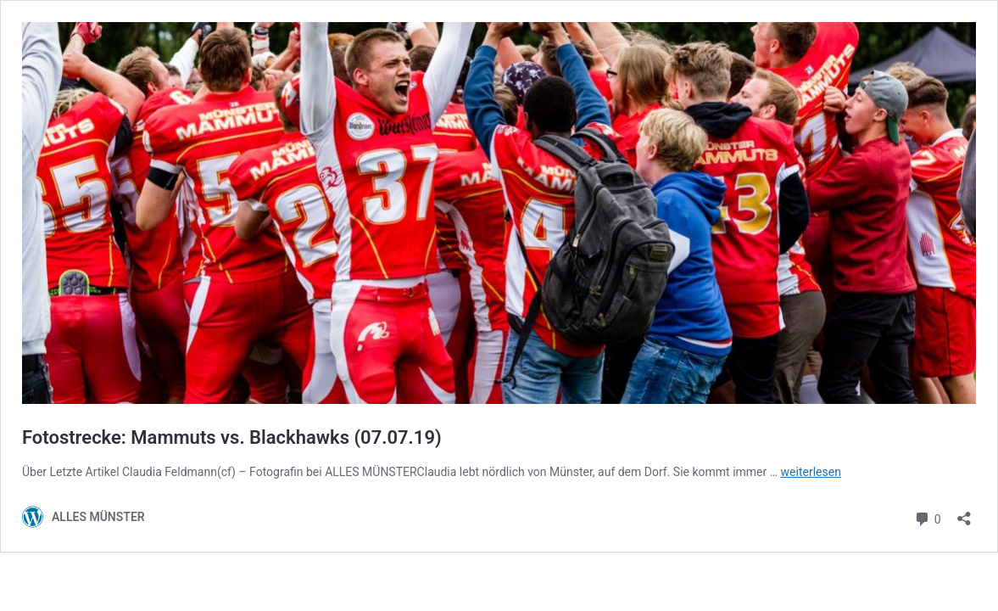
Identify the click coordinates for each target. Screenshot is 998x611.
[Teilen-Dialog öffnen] (964, 513)
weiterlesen (811, 472)
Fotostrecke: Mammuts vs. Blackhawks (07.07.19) (232, 437)
